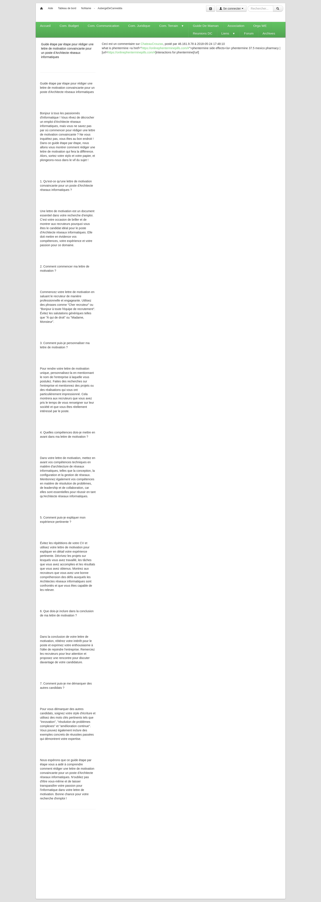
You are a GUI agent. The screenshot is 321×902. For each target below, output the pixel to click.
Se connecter (231, 8)
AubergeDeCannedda (110, 8)
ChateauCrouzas (152, 44)
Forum (248, 33)
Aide (50, 8)
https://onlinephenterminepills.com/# (165, 48)
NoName (86, 8)
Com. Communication (103, 25)
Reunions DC (202, 33)
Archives (269, 33)
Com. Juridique (139, 25)
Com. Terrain (171, 25)
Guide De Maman (206, 25)
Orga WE (260, 25)
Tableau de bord (67, 8)
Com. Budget (69, 25)
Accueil (45, 25)
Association (236, 25)
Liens (228, 33)
